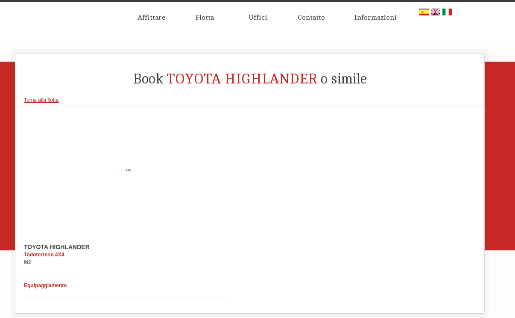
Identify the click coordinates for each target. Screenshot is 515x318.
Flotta (205, 17)
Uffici (258, 17)
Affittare (151, 17)
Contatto (311, 17)
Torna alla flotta (41, 100)
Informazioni (375, 17)
